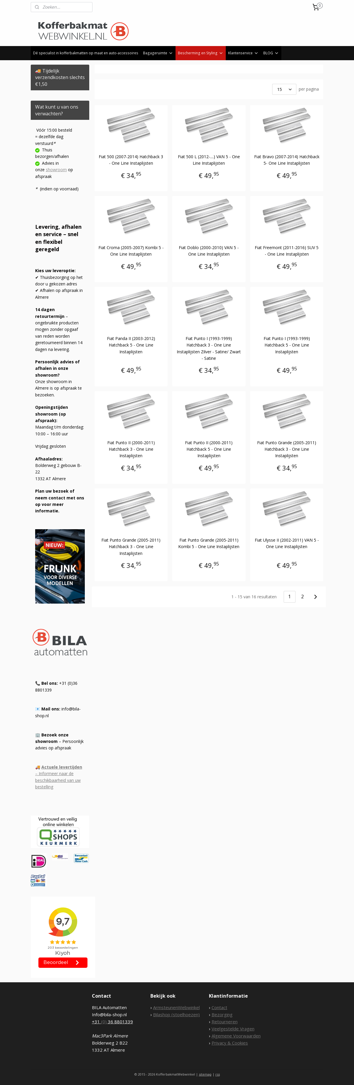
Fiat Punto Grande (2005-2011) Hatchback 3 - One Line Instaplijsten (286, 449)
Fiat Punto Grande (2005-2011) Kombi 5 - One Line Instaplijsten (208, 543)
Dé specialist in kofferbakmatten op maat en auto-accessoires (85, 52)
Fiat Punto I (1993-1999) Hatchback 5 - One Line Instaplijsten (287, 345)
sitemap (205, 1074)
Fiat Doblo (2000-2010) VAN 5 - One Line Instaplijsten (209, 251)
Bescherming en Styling (200, 52)
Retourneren (225, 1021)
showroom (56, 169)
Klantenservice (243, 52)
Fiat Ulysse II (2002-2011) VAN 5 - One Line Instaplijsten (287, 543)
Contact (219, 1007)
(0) (104, 1021)
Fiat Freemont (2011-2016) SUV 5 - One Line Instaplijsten (287, 251)
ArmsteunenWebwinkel (176, 1007)
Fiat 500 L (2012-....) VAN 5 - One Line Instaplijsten (209, 160)
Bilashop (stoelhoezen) (176, 1014)
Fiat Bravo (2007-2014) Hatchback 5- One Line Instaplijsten (286, 160)
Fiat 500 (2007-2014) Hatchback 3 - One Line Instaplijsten (131, 160)
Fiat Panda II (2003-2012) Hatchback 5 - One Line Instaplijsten (131, 345)
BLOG (271, 52)
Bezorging (222, 1014)
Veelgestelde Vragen (233, 1029)
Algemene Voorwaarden (236, 1036)
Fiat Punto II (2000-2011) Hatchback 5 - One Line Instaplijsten (209, 449)
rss (217, 1074)
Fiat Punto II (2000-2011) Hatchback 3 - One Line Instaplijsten (131, 449)
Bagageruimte (158, 52)
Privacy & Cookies (230, 1043)
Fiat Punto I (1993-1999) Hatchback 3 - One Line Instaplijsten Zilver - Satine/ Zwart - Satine (209, 348)
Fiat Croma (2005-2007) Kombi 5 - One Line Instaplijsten (131, 251)
